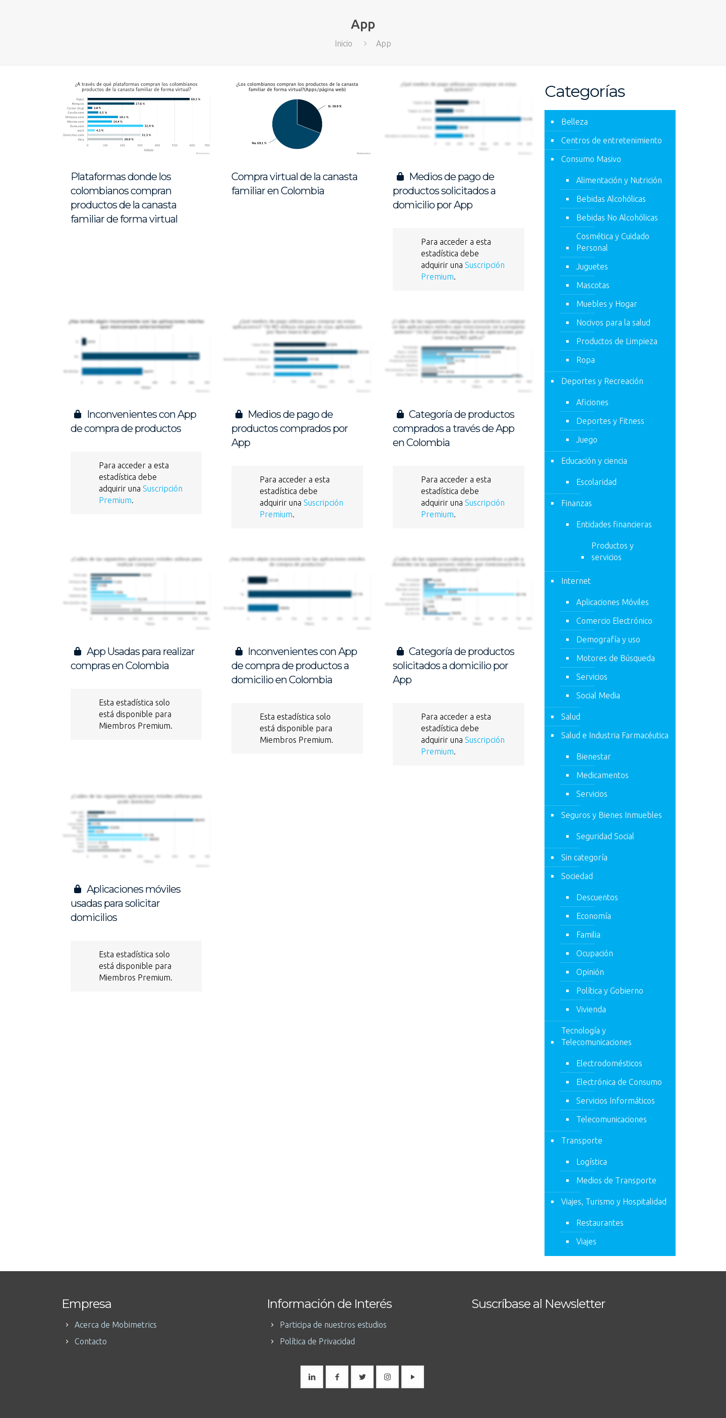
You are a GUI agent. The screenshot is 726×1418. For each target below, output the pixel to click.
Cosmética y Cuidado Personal (612, 242)
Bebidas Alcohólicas (611, 198)
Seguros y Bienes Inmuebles (611, 815)
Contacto (91, 1341)
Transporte (581, 1140)
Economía (593, 915)
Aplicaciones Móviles (612, 602)
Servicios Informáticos (615, 1100)
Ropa (585, 359)
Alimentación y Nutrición (619, 180)
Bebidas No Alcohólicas (617, 217)
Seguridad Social (605, 836)
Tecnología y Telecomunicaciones (596, 1036)
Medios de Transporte (616, 1180)
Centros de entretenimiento (611, 140)
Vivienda (591, 1009)
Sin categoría (584, 857)
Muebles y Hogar (606, 303)
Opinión (590, 971)
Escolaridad (596, 481)
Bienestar (593, 756)
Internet (576, 580)
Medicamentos (602, 775)
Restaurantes (600, 1222)
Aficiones (592, 402)
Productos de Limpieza (616, 341)
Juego (586, 439)
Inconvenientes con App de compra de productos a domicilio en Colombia (294, 665)
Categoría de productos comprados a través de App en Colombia (453, 428)
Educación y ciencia (594, 460)
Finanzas (576, 503)
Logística (591, 1161)
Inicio (343, 43)
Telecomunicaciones (611, 1119)
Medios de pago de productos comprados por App (289, 428)
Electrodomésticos (609, 1063)
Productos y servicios (612, 551)
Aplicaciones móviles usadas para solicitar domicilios (125, 903)
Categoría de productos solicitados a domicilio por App (453, 665)
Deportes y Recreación (602, 381)
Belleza (574, 121)
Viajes (586, 1241)
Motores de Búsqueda (615, 658)
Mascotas (593, 285)
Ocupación (594, 953)
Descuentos (597, 897)
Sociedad (577, 876)
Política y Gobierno (609, 990)
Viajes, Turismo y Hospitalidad (614, 1201)
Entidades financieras (614, 524)
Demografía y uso (608, 639)
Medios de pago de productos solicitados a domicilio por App (444, 191)
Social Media (598, 695)
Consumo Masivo (591, 158)
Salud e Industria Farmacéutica (615, 735)
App (383, 43)
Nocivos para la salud (613, 322)
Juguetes (592, 266)
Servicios (592, 676)
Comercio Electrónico (614, 620)
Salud (570, 716)
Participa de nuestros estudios (333, 1324)
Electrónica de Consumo (619, 1081)
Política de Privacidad (317, 1341)
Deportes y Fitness (610, 420)
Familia (588, 934)
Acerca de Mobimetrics (116, 1324)
